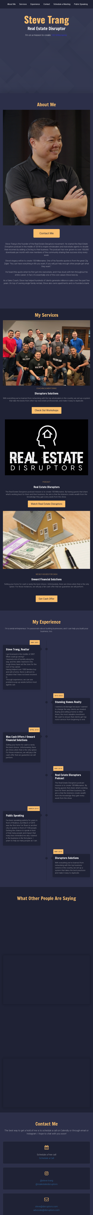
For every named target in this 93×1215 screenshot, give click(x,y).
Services (23, 4)
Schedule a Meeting (62, 4)
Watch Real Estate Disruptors (46, 503)
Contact (46, 4)
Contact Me (46, 233)
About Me (11, 4)
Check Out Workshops (46, 410)
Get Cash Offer (46, 598)
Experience (35, 4)
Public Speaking (81, 4)
